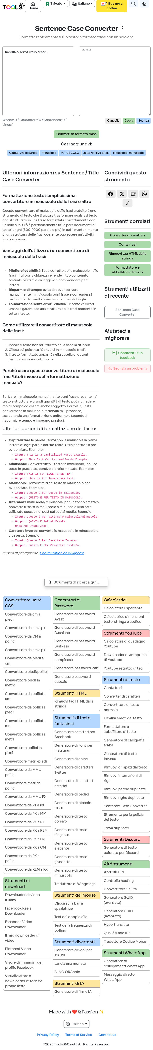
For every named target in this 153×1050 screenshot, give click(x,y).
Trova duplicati (116, 828)
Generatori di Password (67, 603)
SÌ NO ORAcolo (67, 972)
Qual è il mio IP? (117, 933)
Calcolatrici (115, 600)
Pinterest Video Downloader (18, 951)
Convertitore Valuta (120, 889)
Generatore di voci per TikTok (73, 952)
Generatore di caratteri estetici (73, 783)
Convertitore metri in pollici (22, 786)
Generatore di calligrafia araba (124, 743)
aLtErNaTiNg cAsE (96, 153)
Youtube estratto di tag (123, 668)
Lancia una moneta (70, 964)
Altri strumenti (118, 864)
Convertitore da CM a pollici (23, 639)
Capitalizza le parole (23, 153)
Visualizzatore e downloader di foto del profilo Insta (24, 981)
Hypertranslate (116, 925)
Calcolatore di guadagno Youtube (124, 644)
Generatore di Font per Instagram (73, 748)
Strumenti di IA (69, 983)
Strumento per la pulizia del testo (124, 817)
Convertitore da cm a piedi (22, 617)
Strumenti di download (17, 883)
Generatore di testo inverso (120, 756)
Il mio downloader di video (22, 938)
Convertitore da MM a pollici (23, 772)
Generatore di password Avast (74, 616)
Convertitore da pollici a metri (25, 737)
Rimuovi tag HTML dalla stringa (127, 256)
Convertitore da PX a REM (26, 830)
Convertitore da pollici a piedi (25, 710)
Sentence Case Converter (127, 312)
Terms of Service (78, 1035)
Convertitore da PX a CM (25, 847)
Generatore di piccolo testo (72, 805)
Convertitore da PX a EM (25, 839)
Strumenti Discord (122, 839)
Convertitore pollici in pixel (23, 750)
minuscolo (49, 153)
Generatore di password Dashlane (74, 630)
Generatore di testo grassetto (70, 859)
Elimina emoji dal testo (123, 718)
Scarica (143, 120)
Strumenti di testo (122, 679)
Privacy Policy (48, 1035)
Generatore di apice (71, 759)
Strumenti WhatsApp (125, 952)
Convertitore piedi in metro (22, 683)
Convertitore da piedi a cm (24, 661)
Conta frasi (127, 244)
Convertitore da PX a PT (24, 822)
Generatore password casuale (72, 679)
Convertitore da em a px (25, 650)
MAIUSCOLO (70, 153)
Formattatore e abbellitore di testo (127, 269)
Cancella (113, 120)
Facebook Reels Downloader (18, 911)
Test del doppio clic (70, 917)
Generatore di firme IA (73, 992)
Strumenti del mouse (75, 895)
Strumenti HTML (70, 693)
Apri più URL (114, 872)
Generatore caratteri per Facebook (74, 734)
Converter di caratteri (127, 235)
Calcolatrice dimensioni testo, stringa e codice (124, 619)
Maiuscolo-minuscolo (128, 153)
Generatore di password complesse (74, 657)
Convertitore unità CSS (23, 603)
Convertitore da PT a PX (24, 805)
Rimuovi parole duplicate (125, 789)
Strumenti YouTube (123, 633)
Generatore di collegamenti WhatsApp (124, 963)
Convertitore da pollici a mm (25, 723)
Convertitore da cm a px (25, 628)
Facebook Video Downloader (18, 924)
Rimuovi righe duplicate (124, 798)
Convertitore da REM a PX (26, 869)
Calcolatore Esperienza (123, 608)
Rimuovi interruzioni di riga (123, 778)
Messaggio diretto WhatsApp (119, 977)
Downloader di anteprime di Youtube (125, 657)
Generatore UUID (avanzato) (118, 913)
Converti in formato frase (76, 134)
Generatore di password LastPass (74, 643)
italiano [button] (75, 1024)
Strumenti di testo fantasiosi (72, 720)
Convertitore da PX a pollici (22, 858)
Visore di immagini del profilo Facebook (23, 965)
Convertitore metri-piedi (26, 761)
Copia (129, 120)
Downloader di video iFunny (22, 897)
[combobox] (76, 582)
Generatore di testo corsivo (70, 819)
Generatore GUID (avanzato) (118, 900)
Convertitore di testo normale (121, 707)
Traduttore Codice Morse (125, 942)
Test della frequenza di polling (73, 928)
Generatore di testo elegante (70, 832)
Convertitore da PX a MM (25, 814)
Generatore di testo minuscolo (70, 873)
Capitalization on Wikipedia (62, 553)
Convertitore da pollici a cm (25, 696)
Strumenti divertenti (74, 942)
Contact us (107, 1035)
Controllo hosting (119, 881)
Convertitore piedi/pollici (26, 672)
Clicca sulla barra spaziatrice (68, 906)
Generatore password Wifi (76, 668)
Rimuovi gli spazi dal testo (125, 767)
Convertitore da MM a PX (25, 797)
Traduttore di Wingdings (74, 884)
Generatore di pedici (71, 794)
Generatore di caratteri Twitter (73, 770)
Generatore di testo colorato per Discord (121, 850)
